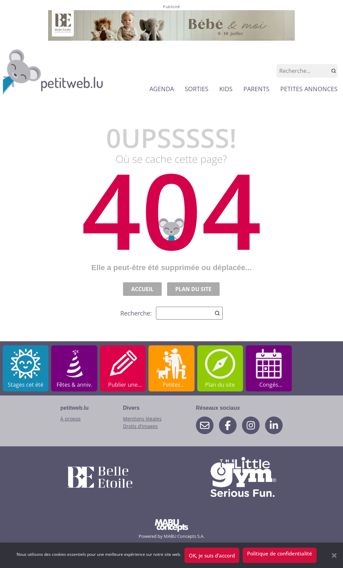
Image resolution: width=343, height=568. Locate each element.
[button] (334, 555)
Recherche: (171, 313)
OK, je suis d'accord (212, 555)
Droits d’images (140, 426)
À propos (70, 418)
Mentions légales (142, 418)
